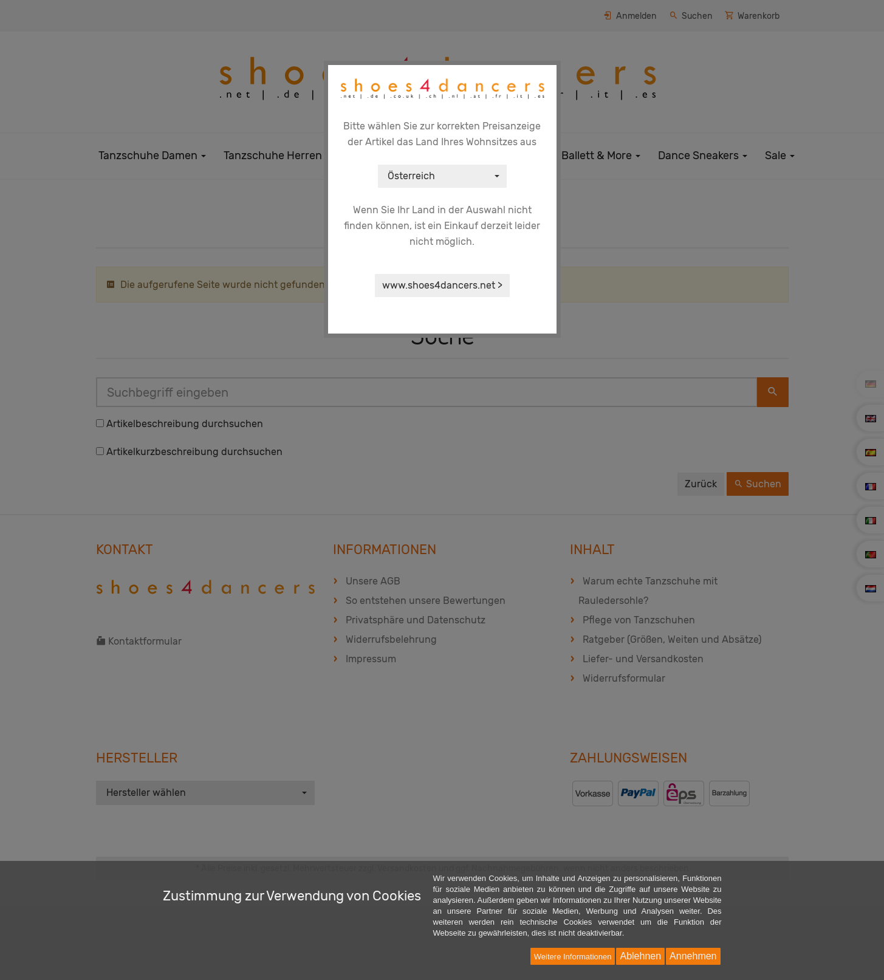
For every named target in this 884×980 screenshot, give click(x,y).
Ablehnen (640, 956)
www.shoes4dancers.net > (442, 285)
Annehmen (693, 956)
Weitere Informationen (573, 956)
